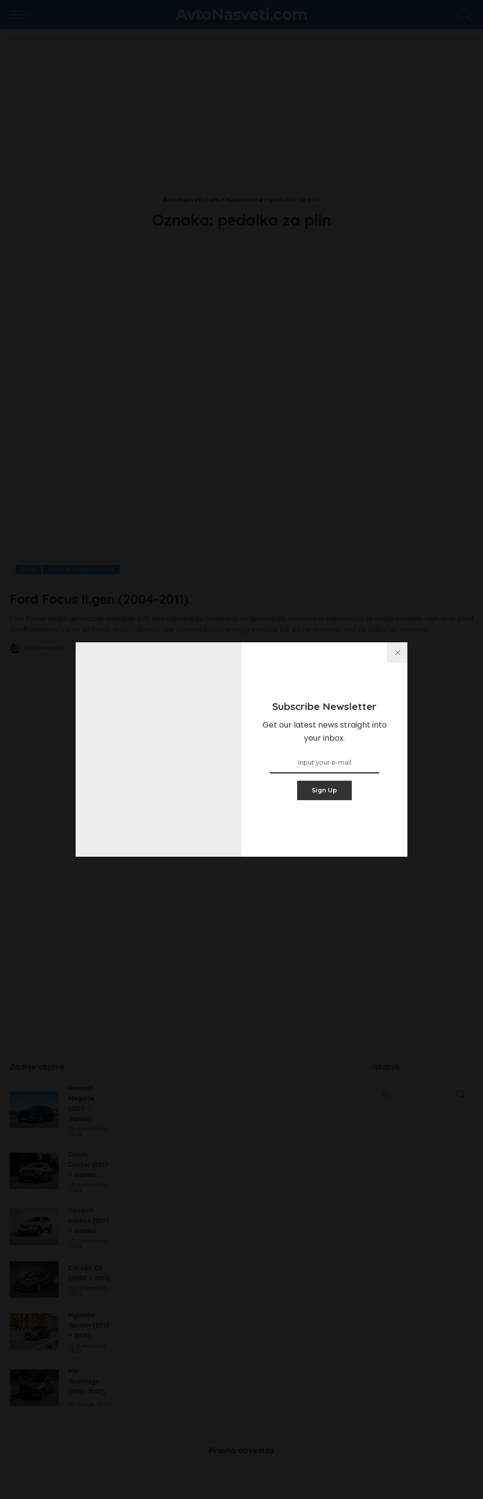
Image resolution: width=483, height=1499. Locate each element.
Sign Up (325, 790)
